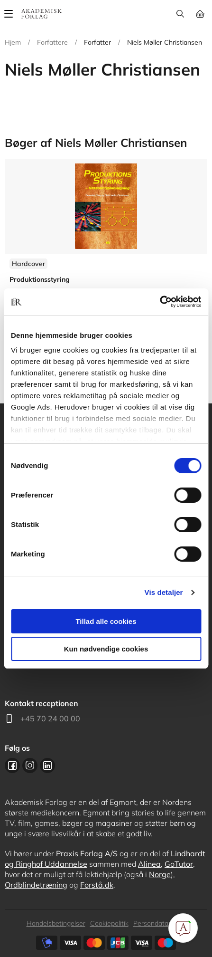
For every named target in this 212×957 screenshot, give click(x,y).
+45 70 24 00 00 (50, 718)
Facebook (12, 765)
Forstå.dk (96, 885)
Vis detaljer (164, 592)
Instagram (29, 765)
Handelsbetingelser (56, 923)
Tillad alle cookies (105, 621)
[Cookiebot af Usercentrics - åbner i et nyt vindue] (159, 302)
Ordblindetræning (36, 885)
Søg (180, 14)
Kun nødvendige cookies (106, 649)
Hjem (13, 42)
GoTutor (179, 864)
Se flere (106, 256)
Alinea (149, 864)
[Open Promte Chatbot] (183, 928)
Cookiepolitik (109, 923)
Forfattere (52, 42)
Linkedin (47, 765)
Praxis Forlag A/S (87, 853)
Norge (160, 874)
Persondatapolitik (159, 923)
